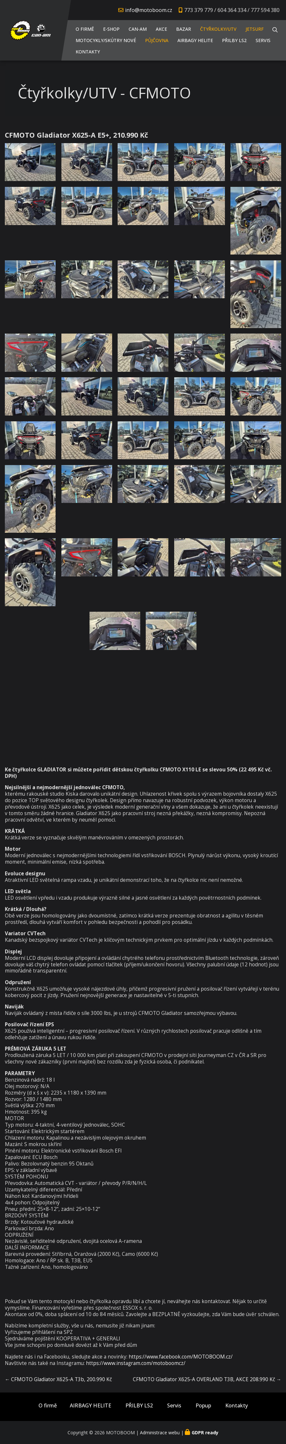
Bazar (183, 29)
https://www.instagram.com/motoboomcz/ (135, 1363)
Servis (263, 40)
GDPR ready (205, 1432)
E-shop (111, 29)
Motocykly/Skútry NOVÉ (106, 40)
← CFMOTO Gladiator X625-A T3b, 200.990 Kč (58, 1379)
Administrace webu (160, 1432)
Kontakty (88, 52)
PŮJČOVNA (156, 40)
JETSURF (255, 29)
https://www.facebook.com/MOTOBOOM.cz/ (181, 1356)
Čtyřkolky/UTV (218, 29)
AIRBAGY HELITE (195, 40)
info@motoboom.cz (148, 10)
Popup (203, 1405)
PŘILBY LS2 (234, 40)
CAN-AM (138, 29)
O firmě (85, 29)
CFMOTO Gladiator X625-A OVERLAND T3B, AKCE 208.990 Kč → (207, 1379)
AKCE (161, 29)
